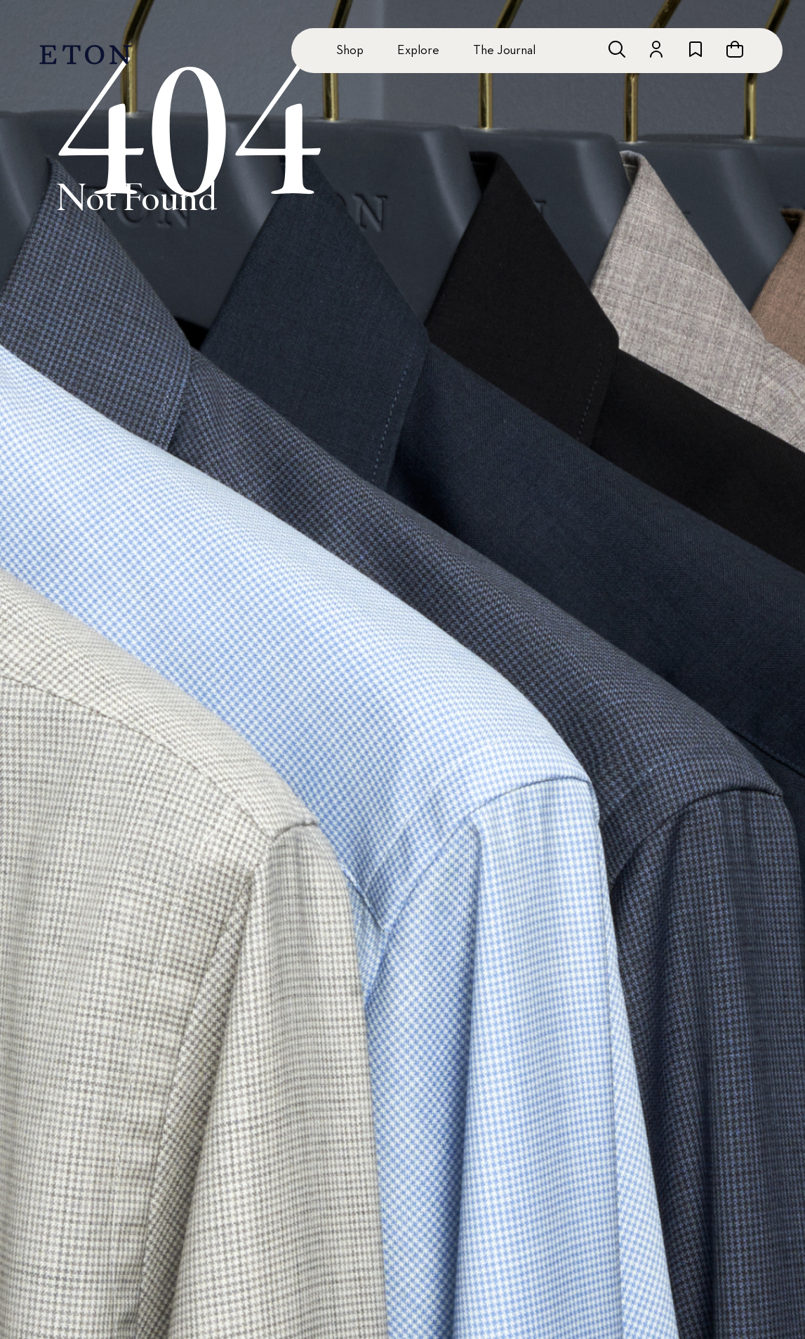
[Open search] (616, 49)
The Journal (504, 50)
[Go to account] (656, 49)
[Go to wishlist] (695, 49)
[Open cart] (734, 49)
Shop (350, 50)
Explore (418, 50)
